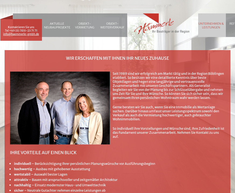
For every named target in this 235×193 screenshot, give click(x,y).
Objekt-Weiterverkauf (112, 25)
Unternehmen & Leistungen (211, 25)
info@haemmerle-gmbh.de (21, 34)
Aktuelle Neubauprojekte (57, 25)
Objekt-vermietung (84, 25)
